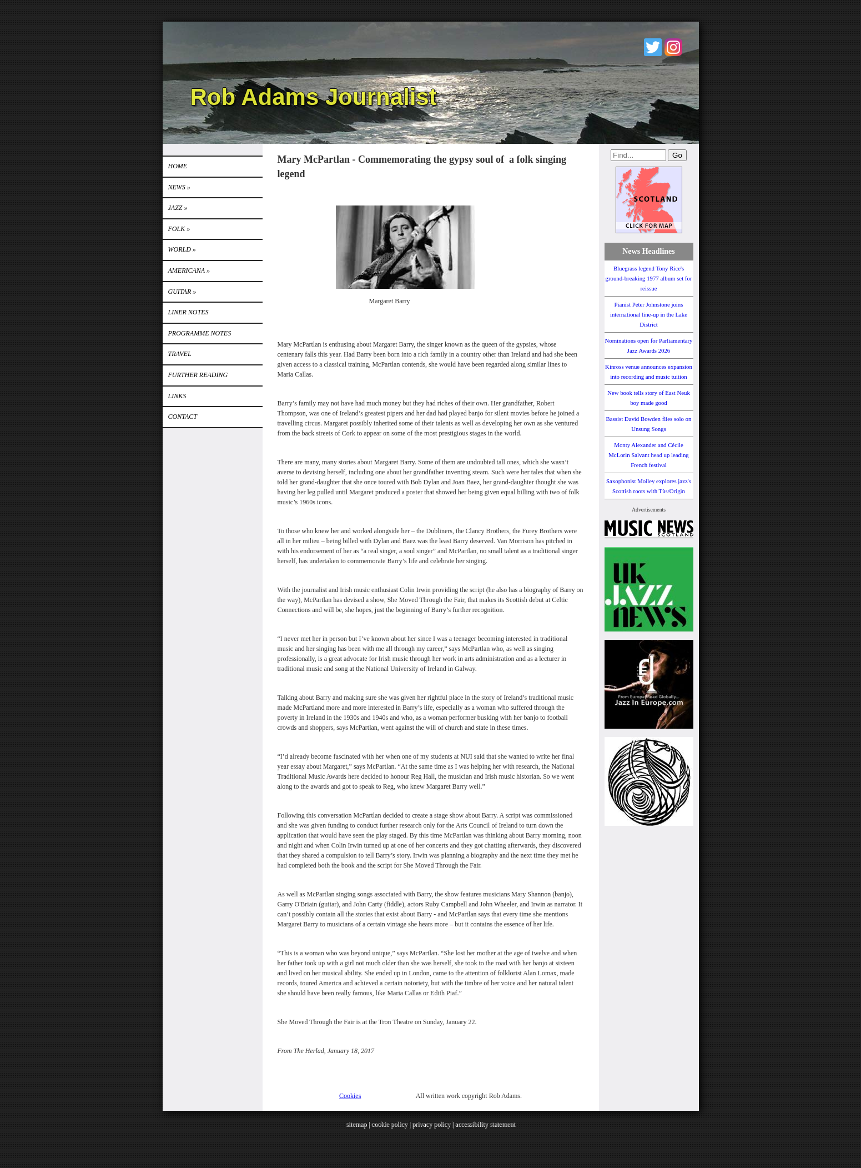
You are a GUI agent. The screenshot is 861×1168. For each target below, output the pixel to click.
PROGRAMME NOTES (199, 333)
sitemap (356, 1124)
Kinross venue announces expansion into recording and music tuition (648, 371)
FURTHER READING (198, 375)
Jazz (178, 208)
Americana (189, 270)
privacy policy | (433, 1124)
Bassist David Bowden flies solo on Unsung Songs (649, 423)
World (182, 249)
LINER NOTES (188, 312)
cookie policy (389, 1124)
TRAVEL (180, 354)
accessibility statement (485, 1124)
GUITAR (182, 291)
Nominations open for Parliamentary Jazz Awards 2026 (648, 345)
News (179, 187)
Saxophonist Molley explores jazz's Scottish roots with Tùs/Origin (648, 486)
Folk (179, 229)
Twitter (653, 47)
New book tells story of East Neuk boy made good (648, 397)
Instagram (673, 47)
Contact (182, 416)
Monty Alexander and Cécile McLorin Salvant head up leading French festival (648, 455)
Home (178, 166)
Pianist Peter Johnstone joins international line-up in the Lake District (648, 314)
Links (177, 396)
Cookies (350, 1096)
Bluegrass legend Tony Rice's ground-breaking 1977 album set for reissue (649, 278)
